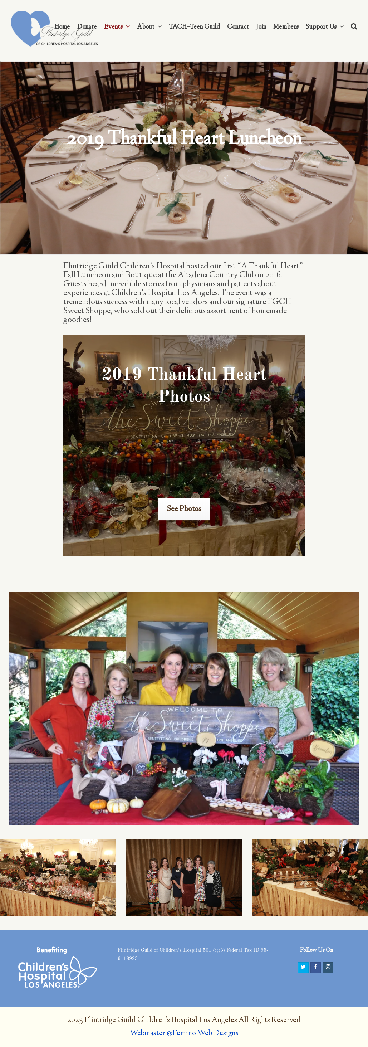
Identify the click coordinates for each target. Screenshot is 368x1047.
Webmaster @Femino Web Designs (184, 1033)
